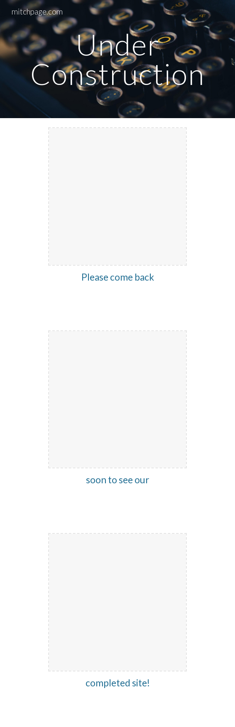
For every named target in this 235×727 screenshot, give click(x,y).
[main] (117, 59)
